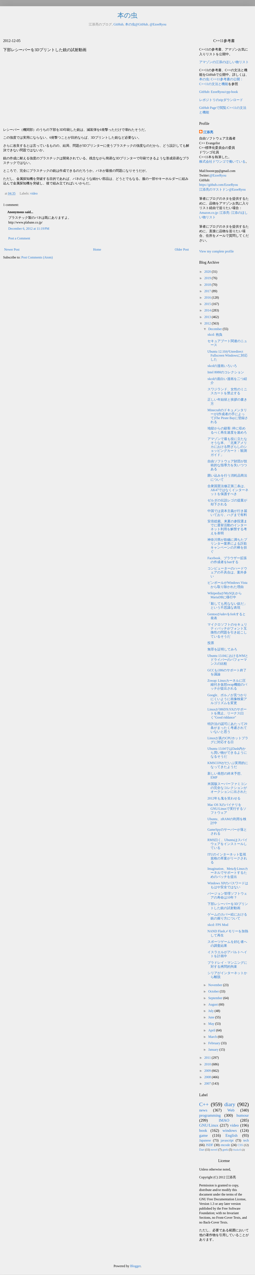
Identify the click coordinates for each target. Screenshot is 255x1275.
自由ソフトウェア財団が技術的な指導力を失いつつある (227, 465)
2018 (208, 284)
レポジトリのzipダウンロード (221, 100)
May (211, 1023)
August (213, 1004)
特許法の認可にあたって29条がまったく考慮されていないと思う (227, 727)
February (214, 1043)
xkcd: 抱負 (214, 334)
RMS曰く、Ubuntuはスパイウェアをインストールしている (227, 844)
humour (242, 1115)
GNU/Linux (208, 1125)
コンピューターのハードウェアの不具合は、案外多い (227, 572)
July (211, 1011)
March (213, 1036)
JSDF (209, 1145)
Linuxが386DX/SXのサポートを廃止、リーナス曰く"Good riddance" (227, 713)
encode (225, 1145)
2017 (208, 291)
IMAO (224, 1120)
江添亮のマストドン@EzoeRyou (222, 189)
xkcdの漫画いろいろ (222, 366)
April (212, 1030)
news (203, 1110)
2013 (208, 317)
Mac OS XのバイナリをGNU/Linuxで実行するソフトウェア (226, 808)
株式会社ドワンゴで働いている (222, 161)
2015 (208, 304)
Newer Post (11, 249)
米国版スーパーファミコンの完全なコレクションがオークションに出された (227, 787)
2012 (208, 323)
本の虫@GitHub (136, 24)
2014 (208, 310)
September (215, 998)
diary (229, 1104)
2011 (208, 1057)
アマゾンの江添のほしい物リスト (224, 62)
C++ (204, 1104)
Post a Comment (19, 238)
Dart (202, 1149)
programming (210, 1115)
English (231, 1135)
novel (214, 1149)
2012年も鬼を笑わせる (224, 798)
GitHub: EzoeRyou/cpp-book (218, 92)
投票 (210, 643)
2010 (208, 1064)
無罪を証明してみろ (222, 649)
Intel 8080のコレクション (225, 372)
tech (246, 1140)
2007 (208, 1083)
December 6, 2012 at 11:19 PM (28, 228)
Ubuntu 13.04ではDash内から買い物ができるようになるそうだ (227, 752)
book (203, 1130)
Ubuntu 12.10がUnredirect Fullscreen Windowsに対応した (227, 355)
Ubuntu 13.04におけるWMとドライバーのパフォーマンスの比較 (227, 659)
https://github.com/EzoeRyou (218, 184)
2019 (208, 278)
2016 (208, 297)
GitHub (118, 24)
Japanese (205, 1140)
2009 (208, 1070)
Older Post (182, 249)
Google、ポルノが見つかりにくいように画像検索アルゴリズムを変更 (227, 699)
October (214, 991)
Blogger (135, 1266)
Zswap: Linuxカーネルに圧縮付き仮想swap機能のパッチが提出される (227, 684)
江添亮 (208, 132)
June (211, 1017)
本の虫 (127, 15)
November (215, 985)
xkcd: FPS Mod (217, 925)
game (203, 1135)
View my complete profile (216, 251)
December (215, 329)
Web (231, 1110)
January (213, 1049)
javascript (227, 1140)
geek (225, 1149)
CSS (240, 1145)
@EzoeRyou (158, 24)
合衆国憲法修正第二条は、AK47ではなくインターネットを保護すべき (227, 490)
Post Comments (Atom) (37, 257)
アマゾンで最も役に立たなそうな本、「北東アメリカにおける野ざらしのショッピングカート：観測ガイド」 (227, 447)
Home (97, 249)
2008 (208, 1077)
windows (230, 1130)
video (34, 193)
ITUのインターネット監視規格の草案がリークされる (227, 858)
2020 (208, 271)
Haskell (237, 1149)
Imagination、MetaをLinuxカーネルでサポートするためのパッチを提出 (227, 872)
